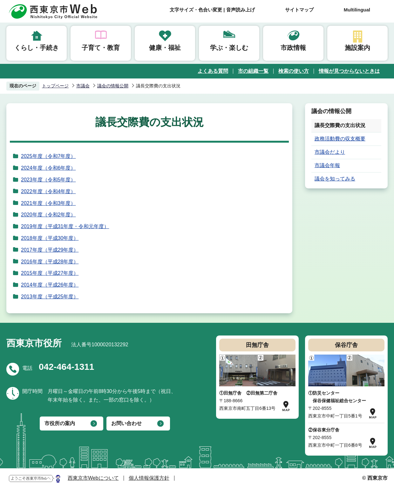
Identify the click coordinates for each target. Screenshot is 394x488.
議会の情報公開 (112, 85)
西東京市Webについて (93, 478)
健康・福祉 (165, 47)
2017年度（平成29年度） (49, 250)
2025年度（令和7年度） (48, 156)
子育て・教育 (101, 47)
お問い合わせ (126, 423)
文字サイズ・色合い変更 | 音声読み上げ (212, 9)
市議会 (83, 85)
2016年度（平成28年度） (49, 261)
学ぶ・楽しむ (229, 47)
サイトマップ (299, 9)
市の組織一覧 (253, 71)
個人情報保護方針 (149, 478)
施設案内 (357, 47)
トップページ (55, 85)
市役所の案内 (59, 423)
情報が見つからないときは (349, 71)
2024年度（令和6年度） (48, 168)
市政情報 (293, 47)
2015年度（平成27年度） (49, 273)
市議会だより (330, 152)
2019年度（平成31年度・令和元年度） (65, 226)
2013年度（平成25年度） (49, 296)
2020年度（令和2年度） (48, 214)
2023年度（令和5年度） (48, 179)
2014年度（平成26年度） (49, 285)
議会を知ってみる (335, 178)
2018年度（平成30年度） (49, 238)
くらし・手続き (36, 47)
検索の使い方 (293, 71)
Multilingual (357, 9)
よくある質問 (213, 71)
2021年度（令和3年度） (48, 203)
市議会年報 (327, 165)
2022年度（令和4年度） (48, 191)
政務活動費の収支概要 (340, 138)
